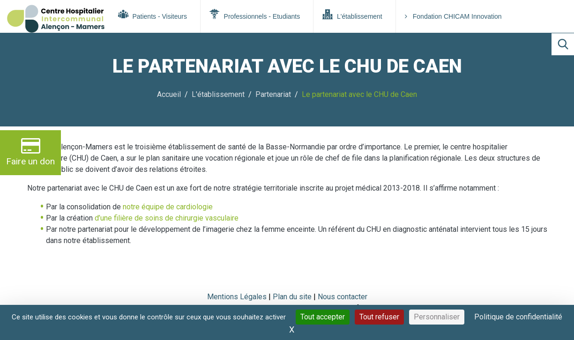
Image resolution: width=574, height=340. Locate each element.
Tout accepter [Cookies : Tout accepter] (322, 316)
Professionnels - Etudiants (254, 14)
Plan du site (293, 296)
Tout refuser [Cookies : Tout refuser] (379, 316)
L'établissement (352, 14)
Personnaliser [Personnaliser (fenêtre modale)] (437, 316)
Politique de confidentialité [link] (518, 316)
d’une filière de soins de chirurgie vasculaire (167, 218)
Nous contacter (342, 296)
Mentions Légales (237, 296)
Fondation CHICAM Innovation (453, 16)
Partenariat (273, 94)
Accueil (169, 94)
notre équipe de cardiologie (168, 206)
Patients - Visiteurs (152, 14)
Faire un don (30, 151)
